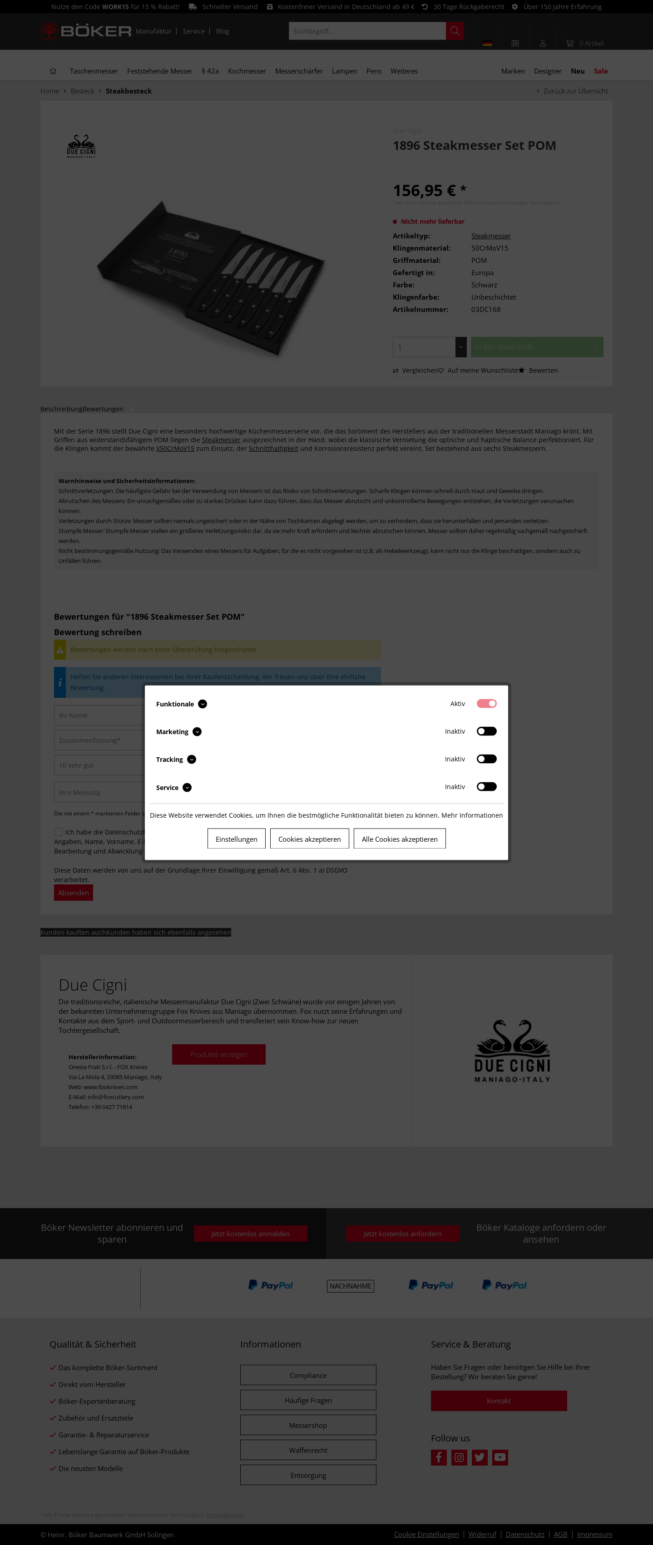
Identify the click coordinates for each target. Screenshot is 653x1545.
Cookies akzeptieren (309, 838)
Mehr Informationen (472, 814)
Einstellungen (236, 838)
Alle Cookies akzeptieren (400, 838)
